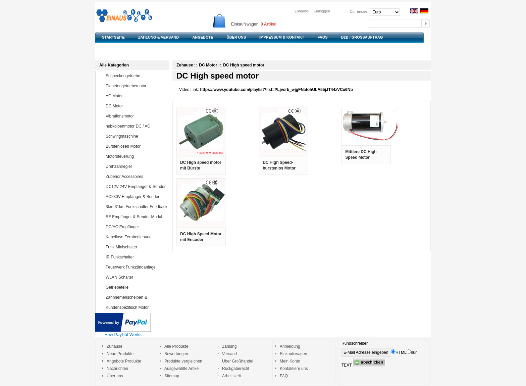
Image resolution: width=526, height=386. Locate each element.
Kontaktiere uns (294, 368)
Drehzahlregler (136, 166)
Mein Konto (290, 361)
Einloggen (322, 11)
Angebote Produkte (124, 361)
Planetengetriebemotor (136, 86)
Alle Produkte (176, 346)
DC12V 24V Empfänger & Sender (136, 186)
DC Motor (136, 106)
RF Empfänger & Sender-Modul (136, 216)
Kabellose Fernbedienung (136, 237)
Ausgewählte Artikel (182, 368)
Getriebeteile (136, 287)
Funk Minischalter (136, 247)
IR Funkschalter (136, 257)
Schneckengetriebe (136, 76)
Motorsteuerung (136, 156)
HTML (399, 352)
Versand (229, 353)
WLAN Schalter (136, 277)
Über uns (115, 376)
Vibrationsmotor (136, 116)
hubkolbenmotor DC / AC (136, 126)
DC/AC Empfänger (136, 227)
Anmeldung (290, 346)
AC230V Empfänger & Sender (136, 196)
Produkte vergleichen (183, 361)
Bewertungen (176, 353)
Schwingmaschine (136, 136)
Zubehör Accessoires (136, 176)
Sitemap (171, 376)
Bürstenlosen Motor (136, 146)
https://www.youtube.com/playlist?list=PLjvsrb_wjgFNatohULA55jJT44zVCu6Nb (276, 89)
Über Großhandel (237, 361)
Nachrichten (117, 368)
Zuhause (302, 11)
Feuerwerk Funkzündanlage (136, 267)
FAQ (284, 376)
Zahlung (229, 346)
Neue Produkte (120, 353)
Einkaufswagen (293, 353)
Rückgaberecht (235, 368)
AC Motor (136, 96)
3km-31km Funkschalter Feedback (136, 206)
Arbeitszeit (231, 376)
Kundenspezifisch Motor (136, 307)
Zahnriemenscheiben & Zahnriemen (131, 302)
